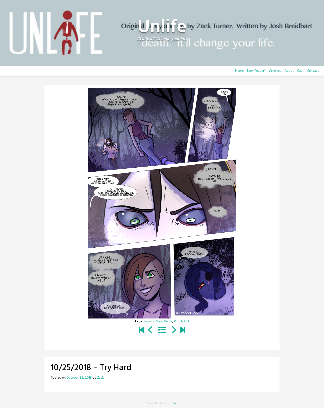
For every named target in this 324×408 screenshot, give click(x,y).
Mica (159, 321)
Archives (275, 71)
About (289, 71)
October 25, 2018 (79, 377)
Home (239, 71)
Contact (313, 71)
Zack (100, 377)
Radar (168, 321)
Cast (300, 71)
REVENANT (182, 321)
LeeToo (173, 403)
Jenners (149, 321)
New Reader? (256, 71)
